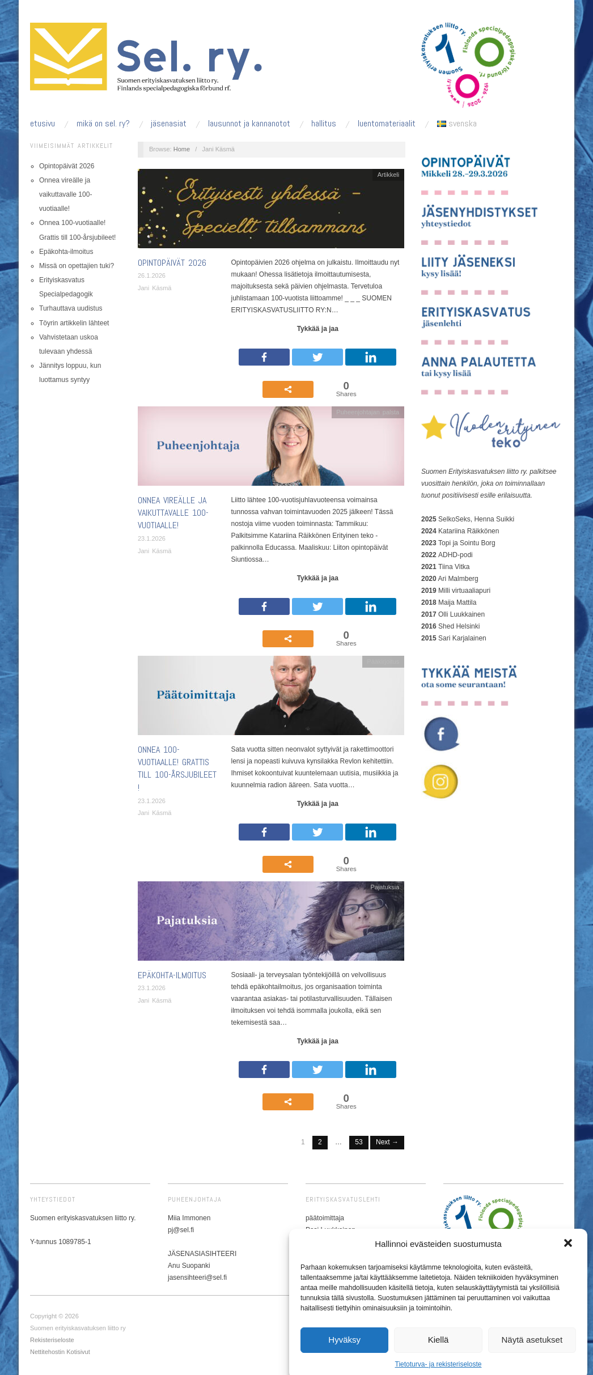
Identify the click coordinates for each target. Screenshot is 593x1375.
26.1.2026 (152, 275)
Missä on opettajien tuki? (76, 266)
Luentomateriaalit (387, 123)
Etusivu (42, 123)
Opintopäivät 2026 (66, 166)
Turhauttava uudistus (71, 308)
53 (358, 1142)
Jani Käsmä (154, 288)
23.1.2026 (152, 538)
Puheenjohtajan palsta (367, 412)
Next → (387, 1142)
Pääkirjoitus (383, 661)
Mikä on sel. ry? (103, 123)
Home (181, 149)
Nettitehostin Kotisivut (60, 1351)
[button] (569, 1286)
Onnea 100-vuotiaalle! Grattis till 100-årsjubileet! (177, 768)
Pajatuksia (384, 887)
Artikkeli (389, 174)
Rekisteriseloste (52, 1339)
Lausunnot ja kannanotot (249, 123)
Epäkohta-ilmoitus (66, 252)
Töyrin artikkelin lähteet (74, 323)
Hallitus (323, 123)
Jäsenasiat (169, 123)
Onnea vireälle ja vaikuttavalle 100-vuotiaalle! (65, 194)
